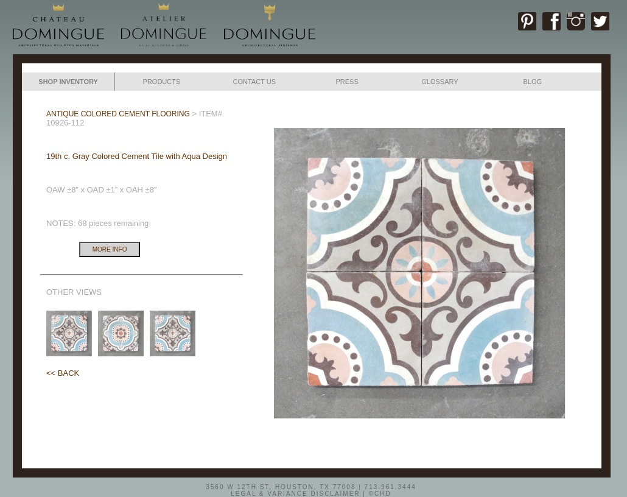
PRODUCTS (162, 81)
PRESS (346, 81)
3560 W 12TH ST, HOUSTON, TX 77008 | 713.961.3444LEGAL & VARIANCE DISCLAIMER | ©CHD (311, 490)
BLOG (532, 81)
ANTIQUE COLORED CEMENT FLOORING (118, 114)
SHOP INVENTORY (68, 81)
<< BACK (62, 373)
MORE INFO (110, 249)
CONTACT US (254, 81)
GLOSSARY (439, 81)
